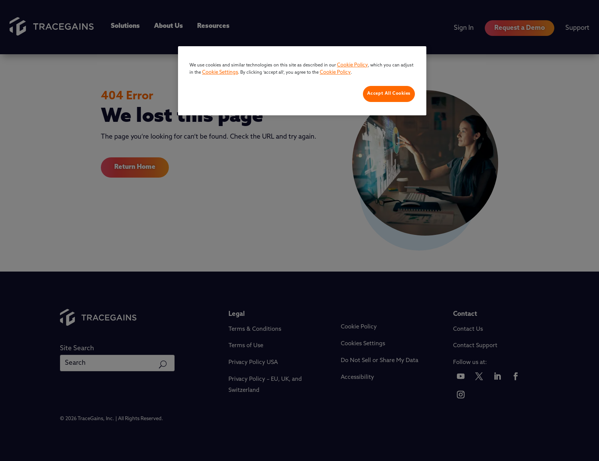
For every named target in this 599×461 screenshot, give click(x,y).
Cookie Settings (220, 72)
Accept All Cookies (389, 93)
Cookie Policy (352, 65)
